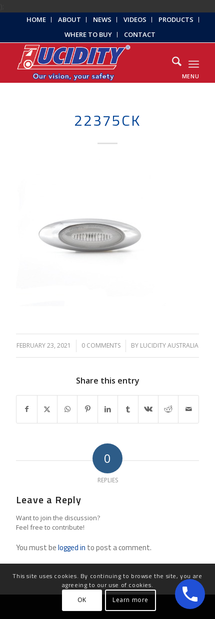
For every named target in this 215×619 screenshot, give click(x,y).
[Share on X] (47, 409)
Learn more (130, 600)
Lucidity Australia (169, 345)
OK (82, 600)
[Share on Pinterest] (87, 409)
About (69, 19)
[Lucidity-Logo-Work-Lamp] (89, 63)
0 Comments (101, 345)
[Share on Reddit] (168, 409)
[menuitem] (37, 19)
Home (36, 19)
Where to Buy (88, 34)
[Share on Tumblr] (128, 409)
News (102, 19)
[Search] (172, 63)
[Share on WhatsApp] (67, 409)
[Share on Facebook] (26, 409)
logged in (72, 547)
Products (176, 19)
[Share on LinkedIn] (108, 409)
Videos (135, 19)
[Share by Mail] (188, 409)
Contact (140, 34)
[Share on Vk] (148, 409)
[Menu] (193, 63)
